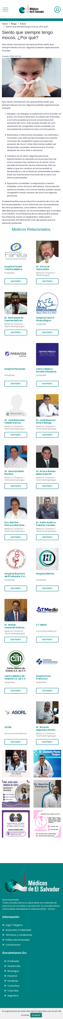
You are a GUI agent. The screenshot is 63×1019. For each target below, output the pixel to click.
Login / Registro (14, 925)
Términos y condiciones (19, 935)
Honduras (12, 980)
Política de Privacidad (17, 939)
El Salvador (13, 961)
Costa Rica (13, 985)
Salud (23, 23)
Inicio (5, 23)
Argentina (12, 995)
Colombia (12, 990)
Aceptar (36, 1015)
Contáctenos (13, 944)
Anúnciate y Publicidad (18, 930)
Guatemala (13, 966)
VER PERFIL (15, 281)
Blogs (14, 23)
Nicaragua (13, 971)
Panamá (12, 976)
